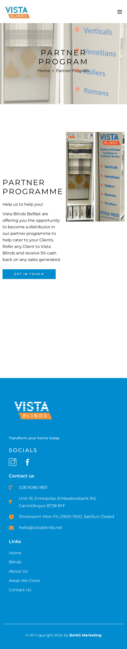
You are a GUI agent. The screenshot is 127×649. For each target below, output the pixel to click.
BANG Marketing (86, 635)
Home (44, 70)
